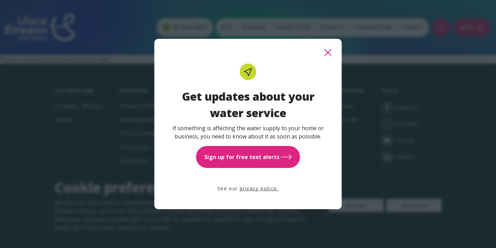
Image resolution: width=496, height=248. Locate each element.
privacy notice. (259, 188)
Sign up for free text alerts (248, 157)
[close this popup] (328, 52)
